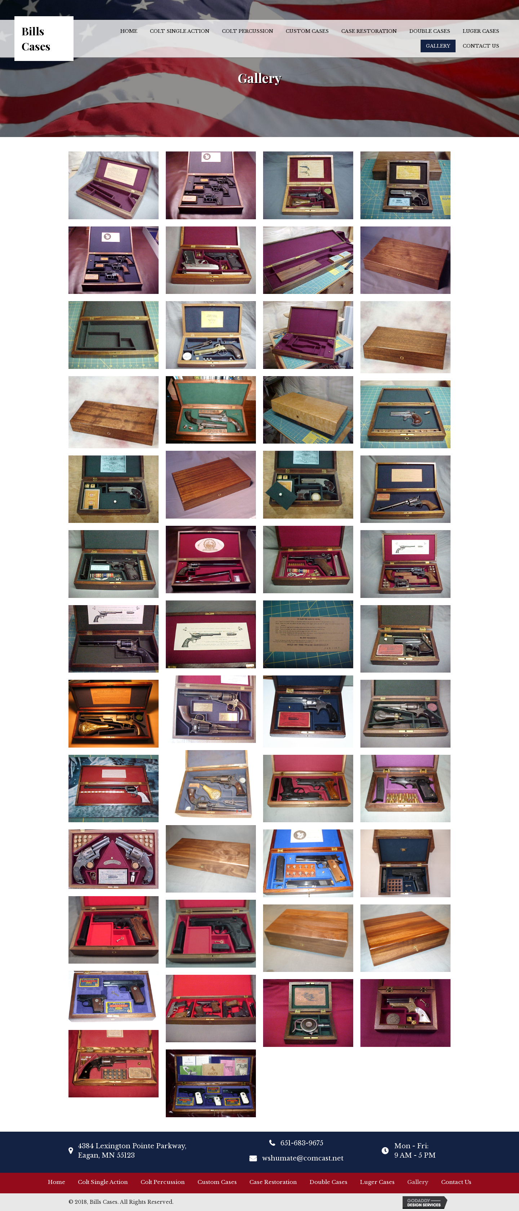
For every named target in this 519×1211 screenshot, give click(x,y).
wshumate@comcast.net (302, 1158)
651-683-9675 (301, 1143)
